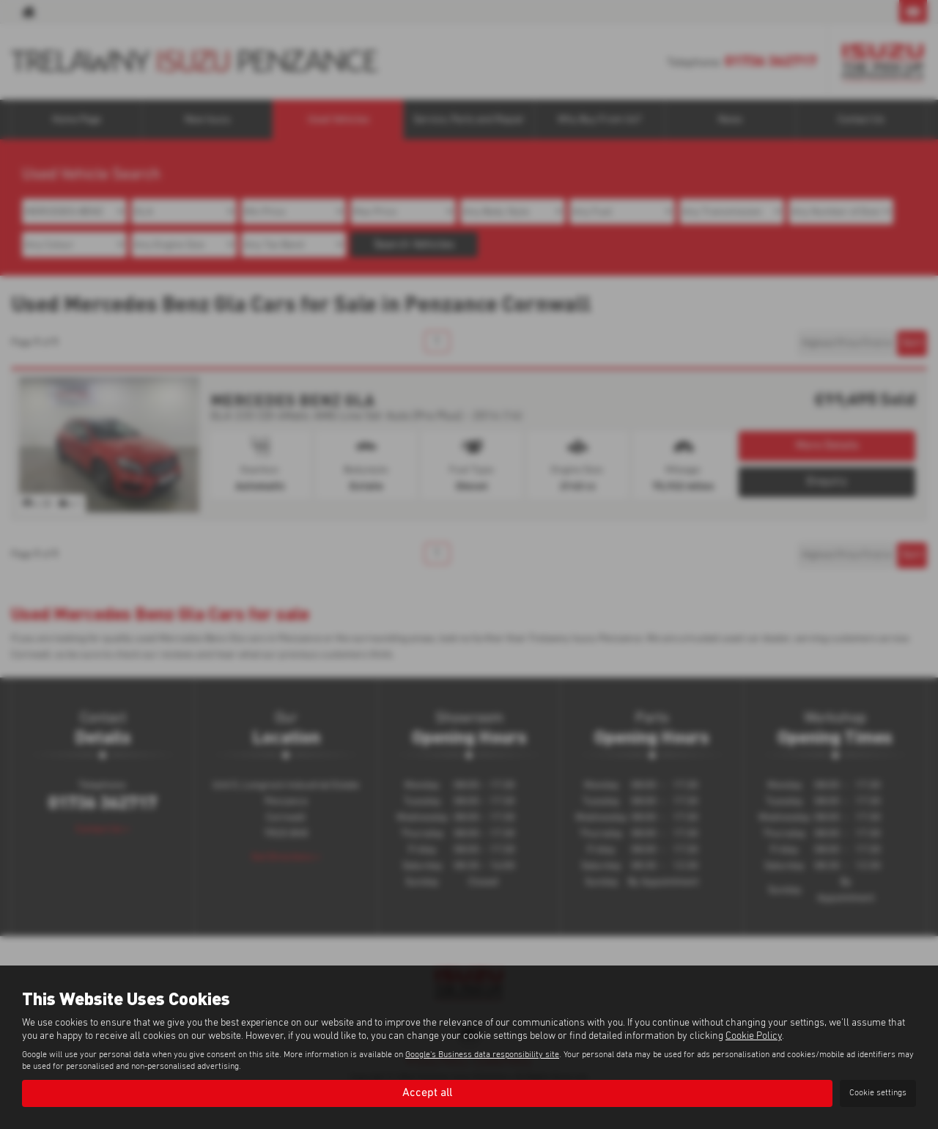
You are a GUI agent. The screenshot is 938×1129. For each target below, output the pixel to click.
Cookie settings (877, 1093)
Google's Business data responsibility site (482, 1055)
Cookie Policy (753, 1036)
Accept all (427, 1093)
